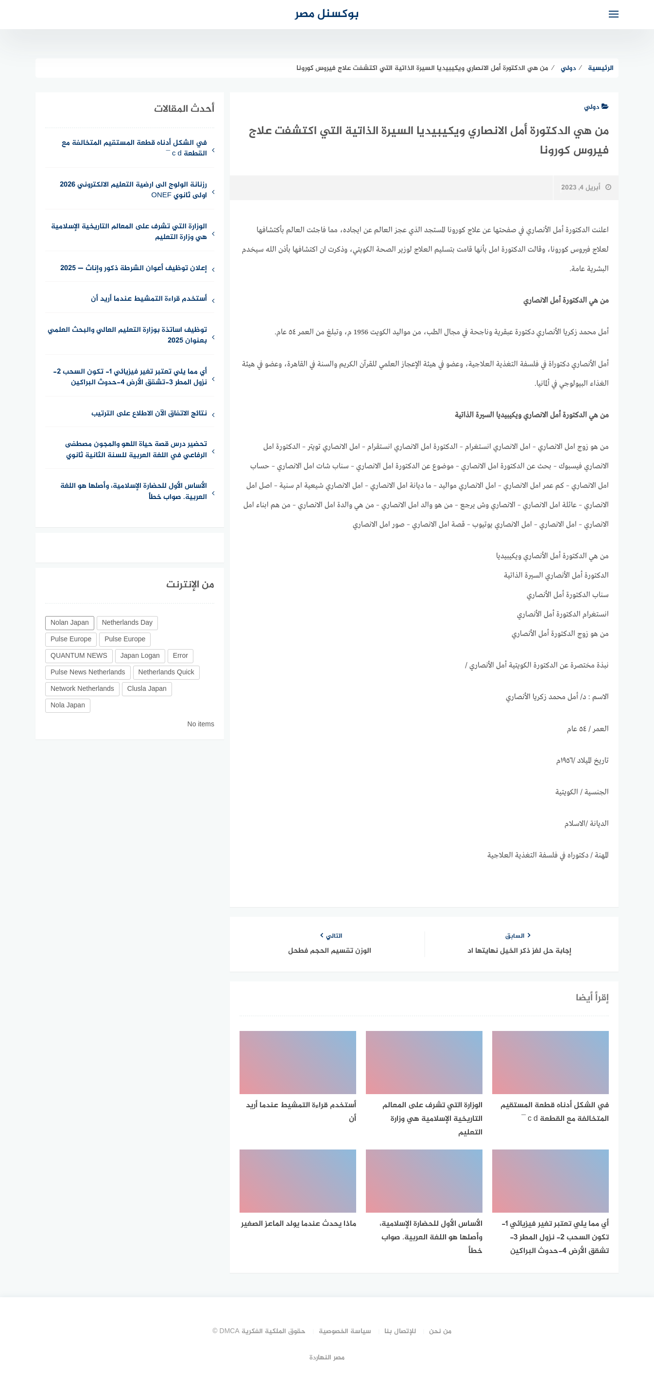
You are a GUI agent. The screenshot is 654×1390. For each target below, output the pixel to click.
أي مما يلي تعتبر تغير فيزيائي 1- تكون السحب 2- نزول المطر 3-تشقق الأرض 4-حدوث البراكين (130, 378)
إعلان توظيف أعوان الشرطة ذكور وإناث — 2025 (133, 269)
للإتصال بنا (400, 1331)
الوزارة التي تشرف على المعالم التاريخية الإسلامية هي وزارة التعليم (129, 233)
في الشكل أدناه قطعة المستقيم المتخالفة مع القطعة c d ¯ (134, 149)
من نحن (440, 1331)
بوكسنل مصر (327, 14)
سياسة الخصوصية (345, 1331)
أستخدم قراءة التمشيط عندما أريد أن (149, 299)
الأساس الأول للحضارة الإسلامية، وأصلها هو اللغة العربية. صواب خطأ (133, 492)
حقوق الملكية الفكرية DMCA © (259, 1331)
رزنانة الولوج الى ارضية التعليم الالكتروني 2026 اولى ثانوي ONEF (133, 191)
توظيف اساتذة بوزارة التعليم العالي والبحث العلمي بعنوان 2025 (127, 336)
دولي (596, 107)
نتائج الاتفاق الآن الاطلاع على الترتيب (149, 414)
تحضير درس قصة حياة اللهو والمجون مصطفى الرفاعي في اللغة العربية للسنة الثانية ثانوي (136, 450)
